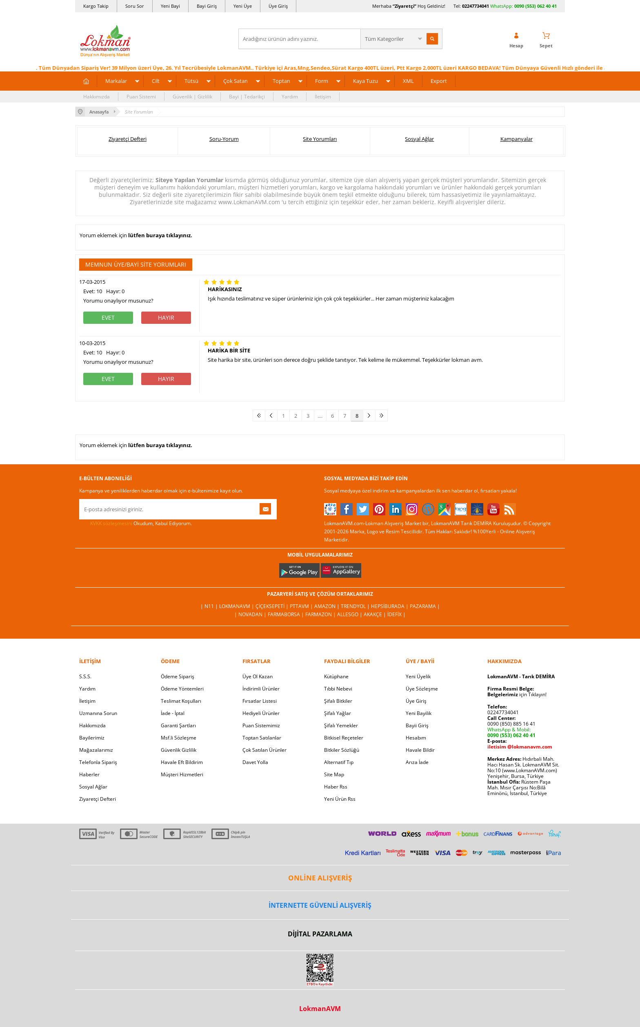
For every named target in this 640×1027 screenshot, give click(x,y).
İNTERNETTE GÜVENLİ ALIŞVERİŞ (320, 905)
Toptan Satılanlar (261, 737)
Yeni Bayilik (418, 713)
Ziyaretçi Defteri (128, 139)
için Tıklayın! (517, 694)
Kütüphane (336, 676)
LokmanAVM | (237, 606)
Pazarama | (425, 606)
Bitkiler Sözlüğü (341, 749)
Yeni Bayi (170, 6)
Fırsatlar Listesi (259, 700)
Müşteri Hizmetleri (182, 774)
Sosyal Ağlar (419, 139)
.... (320, 415)
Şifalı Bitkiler (338, 700)
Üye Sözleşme (422, 688)
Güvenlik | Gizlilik (192, 96)
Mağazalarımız (96, 749)
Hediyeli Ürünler (261, 713)
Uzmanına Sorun (98, 713)
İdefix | (396, 614)
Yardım (290, 96)
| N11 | (209, 606)
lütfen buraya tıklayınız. (160, 235)
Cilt (156, 81)
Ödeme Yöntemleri (182, 688)
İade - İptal (172, 713)
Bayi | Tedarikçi (247, 96)
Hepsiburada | (390, 606)
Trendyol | (356, 606)
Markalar (116, 81)
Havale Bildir (420, 749)
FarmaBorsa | (286, 614)
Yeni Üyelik (418, 676)
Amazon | (327, 606)
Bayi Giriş (207, 6)
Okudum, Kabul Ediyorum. (135, 523)
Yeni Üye (242, 6)
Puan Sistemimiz (261, 725)
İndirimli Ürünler (261, 688)
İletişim (323, 96)
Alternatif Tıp (338, 762)
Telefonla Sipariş (98, 762)
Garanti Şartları (178, 725)
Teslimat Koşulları (181, 700)
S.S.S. (85, 676)
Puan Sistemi (141, 96)
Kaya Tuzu (365, 81)
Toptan (281, 81)
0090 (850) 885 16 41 (511, 723)
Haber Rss (335, 786)
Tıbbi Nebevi (338, 688)
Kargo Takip (96, 6)
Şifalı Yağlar (337, 713)
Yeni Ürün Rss (340, 798)
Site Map (334, 774)
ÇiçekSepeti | (273, 606)
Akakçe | (375, 614)
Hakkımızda (96, 96)
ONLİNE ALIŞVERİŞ (320, 877)
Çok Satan (235, 81)
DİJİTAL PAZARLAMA (320, 933)
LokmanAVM (320, 1008)
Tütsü (191, 81)
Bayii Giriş (417, 725)
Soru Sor (134, 6)
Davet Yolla (255, 762)
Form (321, 81)
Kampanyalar (516, 139)
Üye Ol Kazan (257, 676)
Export (439, 81)
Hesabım (416, 737)
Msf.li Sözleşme (178, 737)
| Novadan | (251, 614)
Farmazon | (321, 614)
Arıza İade (417, 762)
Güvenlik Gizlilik (178, 749)
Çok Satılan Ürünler (264, 749)
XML (408, 81)
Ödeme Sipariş (177, 676)
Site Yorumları (320, 139)
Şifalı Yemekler (341, 725)
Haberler (89, 774)
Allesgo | (350, 614)
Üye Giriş (278, 6)
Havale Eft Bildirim (182, 762)
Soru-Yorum (224, 139)
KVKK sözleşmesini (111, 523)
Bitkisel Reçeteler (343, 737)
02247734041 (475, 6)
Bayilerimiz (91, 737)
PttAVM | (302, 606)
